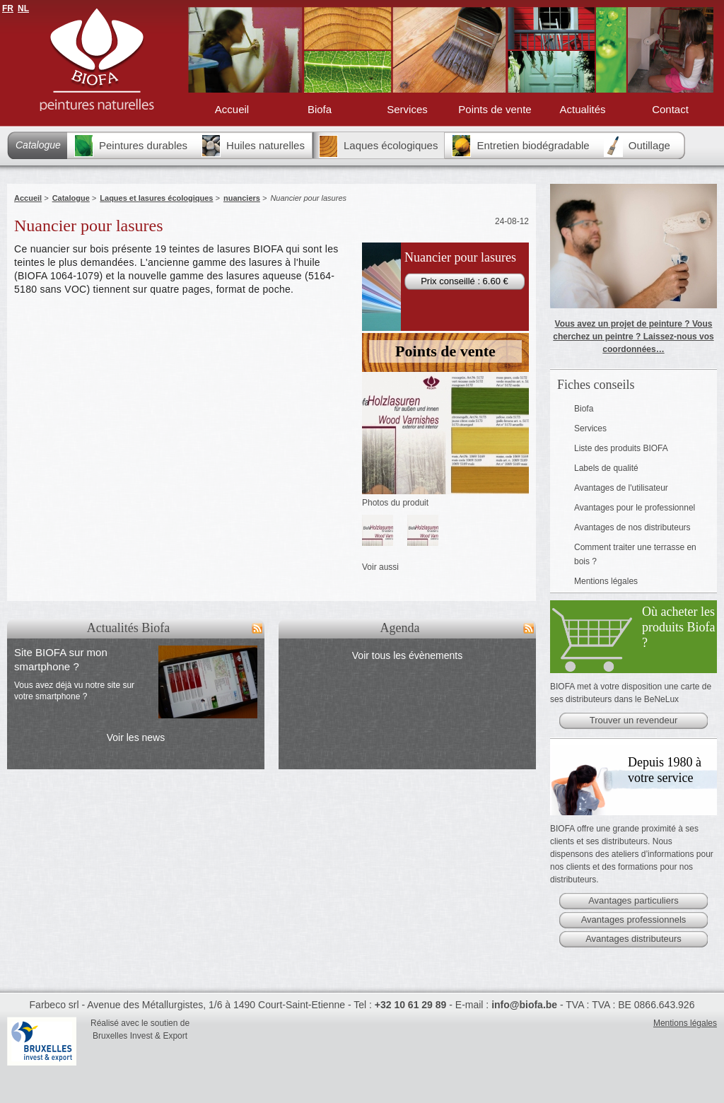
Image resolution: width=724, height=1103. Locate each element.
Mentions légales (606, 581)
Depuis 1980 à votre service (664, 770)
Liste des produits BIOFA (621, 448)
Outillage (637, 145)
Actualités (582, 109)
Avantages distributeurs (633, 938)
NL (23, 8)
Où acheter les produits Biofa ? (679, 627)
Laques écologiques (378, 146)
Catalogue (38, 145)
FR (7, 8)
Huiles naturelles (253, 145)
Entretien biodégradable (520, 145)
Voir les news (136, 737)
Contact (670, 109)
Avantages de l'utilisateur (621, 488)
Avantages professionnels (634, 919)
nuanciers (241, 198)
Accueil (232, 109)
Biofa (320, 109)
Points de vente (494, 109)
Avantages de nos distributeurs (632, 527)
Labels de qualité (606, 468)
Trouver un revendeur (634, 720)
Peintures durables (130, 145)
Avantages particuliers (633, 900)
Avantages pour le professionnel (634, 508)
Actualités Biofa (128, 628)
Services (407, 109)
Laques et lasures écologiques (156, 198)
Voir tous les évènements (407, 655)
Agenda (400, 628)
